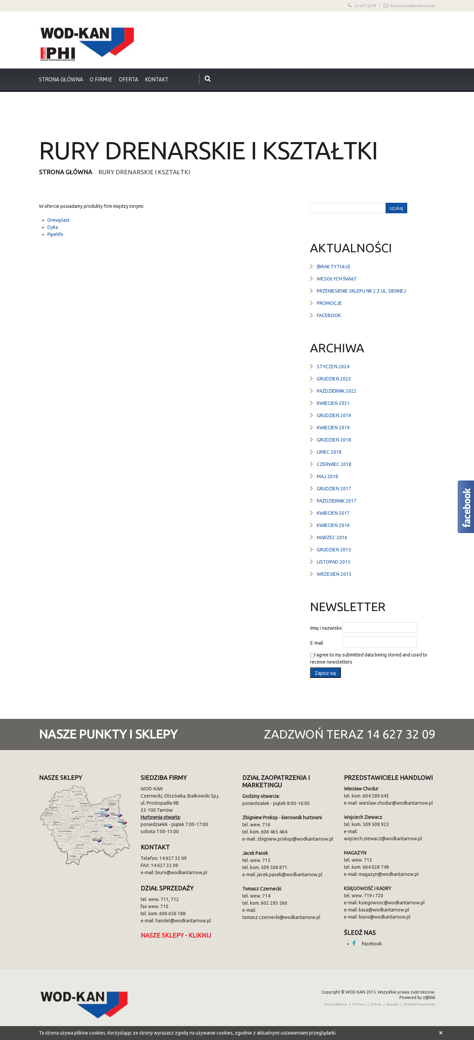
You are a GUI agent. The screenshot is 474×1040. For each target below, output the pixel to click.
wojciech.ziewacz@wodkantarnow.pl (383, 838)
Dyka (52, 227)
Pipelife (55, 234)
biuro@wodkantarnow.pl (412, 5)
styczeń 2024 (333, 366)
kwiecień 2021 (333, 403)
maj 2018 (327, 476)
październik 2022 (336, 391)
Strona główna (65, 172)
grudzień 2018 (334, 440)
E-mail (316, 643)
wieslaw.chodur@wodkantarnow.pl (396, 803)
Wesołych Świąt (337, 278)
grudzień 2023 (334, 378)
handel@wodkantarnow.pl (183, 920)
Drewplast (58, 220)
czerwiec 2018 (334, 464)
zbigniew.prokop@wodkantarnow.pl (295, 839)
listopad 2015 (333, 562)
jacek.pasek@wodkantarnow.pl (290, 874)
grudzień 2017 (334, 488)
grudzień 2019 (334, 415)
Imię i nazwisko (326, 628)
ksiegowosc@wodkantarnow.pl (392, 902)
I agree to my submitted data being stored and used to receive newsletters (368, 658)
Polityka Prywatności (419, 1004)
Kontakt (156, 79)
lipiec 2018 (329, 452)
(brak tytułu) (333, 266)
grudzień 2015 (334, 549)
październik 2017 (336, 501)
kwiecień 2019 (333, 427)
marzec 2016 (332, 537)
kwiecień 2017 (333, 513)
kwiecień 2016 (333, 525)
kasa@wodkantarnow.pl (384, 910)
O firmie (101, 79)
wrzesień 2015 (334, 574)
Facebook (329, 315)
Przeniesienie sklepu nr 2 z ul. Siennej (361, 291)
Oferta (128, 79)
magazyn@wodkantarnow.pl (389, 874)
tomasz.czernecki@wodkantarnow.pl (281, 917)
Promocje (329, 303)
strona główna (61, 79)
